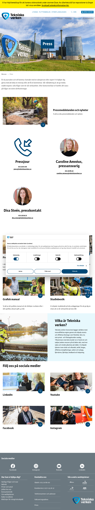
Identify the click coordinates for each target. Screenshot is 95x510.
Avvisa (20, 271)
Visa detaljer (80, 265)
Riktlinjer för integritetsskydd (12, 499)
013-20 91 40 (22, 166)
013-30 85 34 (69, 171)
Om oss (3, 74)
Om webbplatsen (7, 494)
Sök (74, 12)
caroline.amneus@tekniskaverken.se (69, 173)
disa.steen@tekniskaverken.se (22, 218)
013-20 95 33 (22, 215)
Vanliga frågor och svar (9, 482)
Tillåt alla (74, 271)
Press (36, 505)
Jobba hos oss (6, 489)
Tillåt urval (47, 271)
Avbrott (4, 484)
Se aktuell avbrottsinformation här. (55, 5)
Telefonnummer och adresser (45, 494)
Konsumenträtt (6, 492)
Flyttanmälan (44, 12)
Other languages (58, 12)
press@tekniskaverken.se (22, 169)
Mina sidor (88, 12)
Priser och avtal (7, 487)
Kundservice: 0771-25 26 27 (44, 488)
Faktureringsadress (41, 500)
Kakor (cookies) (7, 497)
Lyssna (35, 12)
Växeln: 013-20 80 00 (42, 483)
